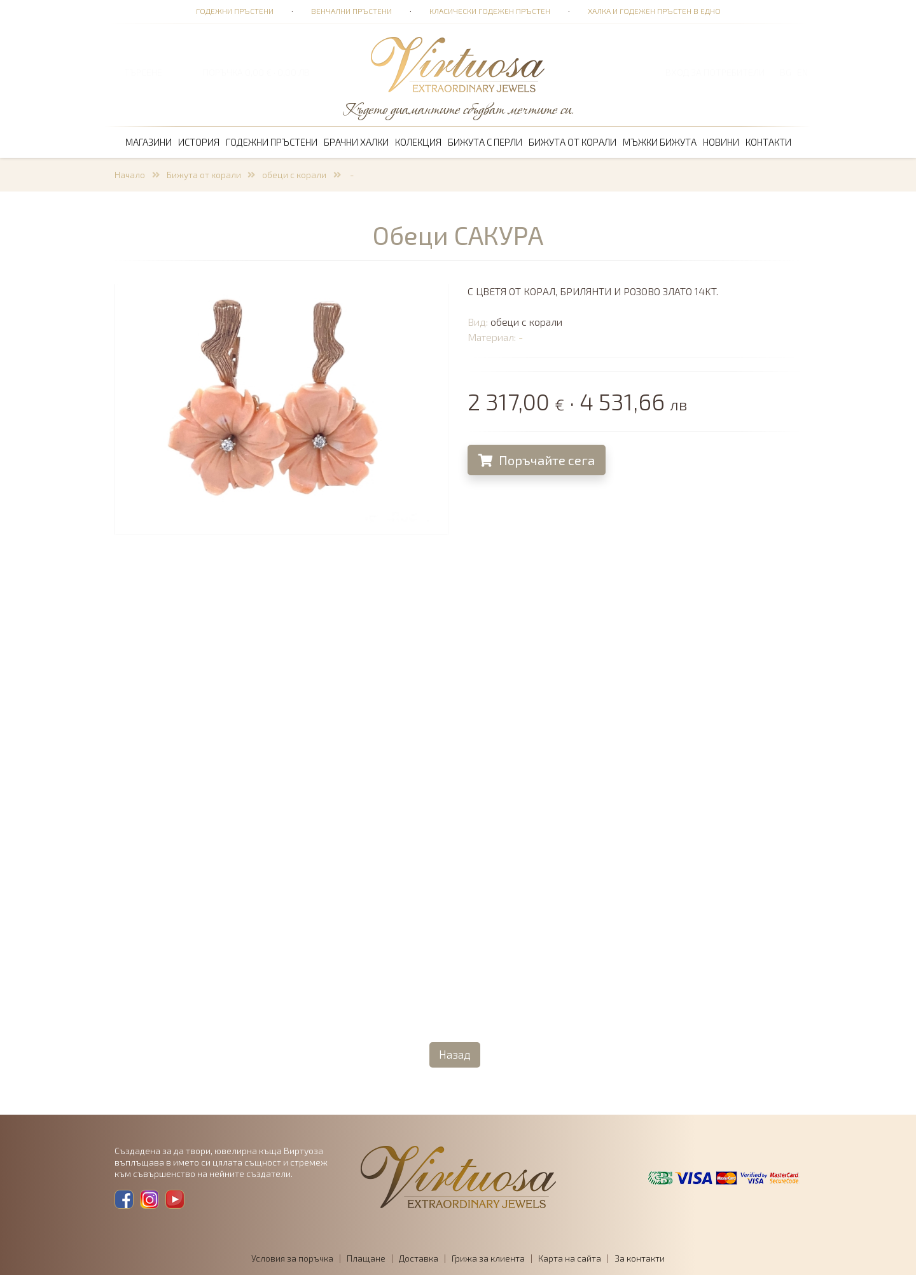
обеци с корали (294, 174)
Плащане (366, 1258)
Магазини (148, 142)
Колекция (418, 142)
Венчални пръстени (351, 10)
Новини (721, 142)
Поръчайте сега (537, 460)
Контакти (768, 142)
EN (802, 72)
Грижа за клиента (488, 1258)
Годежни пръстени (235, 10)
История (198, 142)
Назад (455, 1054)
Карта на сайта (569, 1258)
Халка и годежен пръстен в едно (654, 10)
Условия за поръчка (292, 1258)
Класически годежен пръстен (489, 10)
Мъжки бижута (660, 142)
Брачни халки (356, 142)
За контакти (639, 1258)
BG (785, 72)
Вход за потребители (715, 72)
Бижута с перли (485, 142)
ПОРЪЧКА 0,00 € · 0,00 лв (256, 72)
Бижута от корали (572, 142)
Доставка (418, 1258)
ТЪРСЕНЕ (143, 72)
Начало (129, 174)
